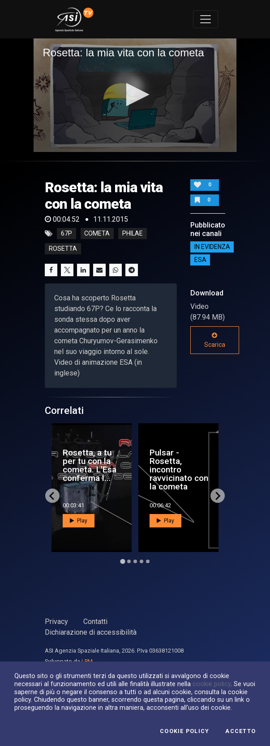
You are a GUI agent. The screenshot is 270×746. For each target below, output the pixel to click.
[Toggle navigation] (205, 19)
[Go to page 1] (122, 561)
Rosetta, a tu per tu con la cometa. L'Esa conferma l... (89, 465)
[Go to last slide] (52, 496)
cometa (97, 233)
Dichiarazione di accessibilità (91, 632)
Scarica (214, 340)
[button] (135, 94)
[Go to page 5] (148, 561)
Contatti (95, 621)
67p (66, 233)
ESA (200, 259)
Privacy (56, 621)
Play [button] (78, 521)
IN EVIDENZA (212, 246)
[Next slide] (217, 496)
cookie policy (212, 683)
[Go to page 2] (129, 561)
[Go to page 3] (135, 561)
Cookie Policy (184, 731)
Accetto (240, 731)
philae (132, 233)
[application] (135, 95)
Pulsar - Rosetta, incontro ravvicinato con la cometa (179, 469)
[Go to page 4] (141, 561)
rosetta (63, 249)
